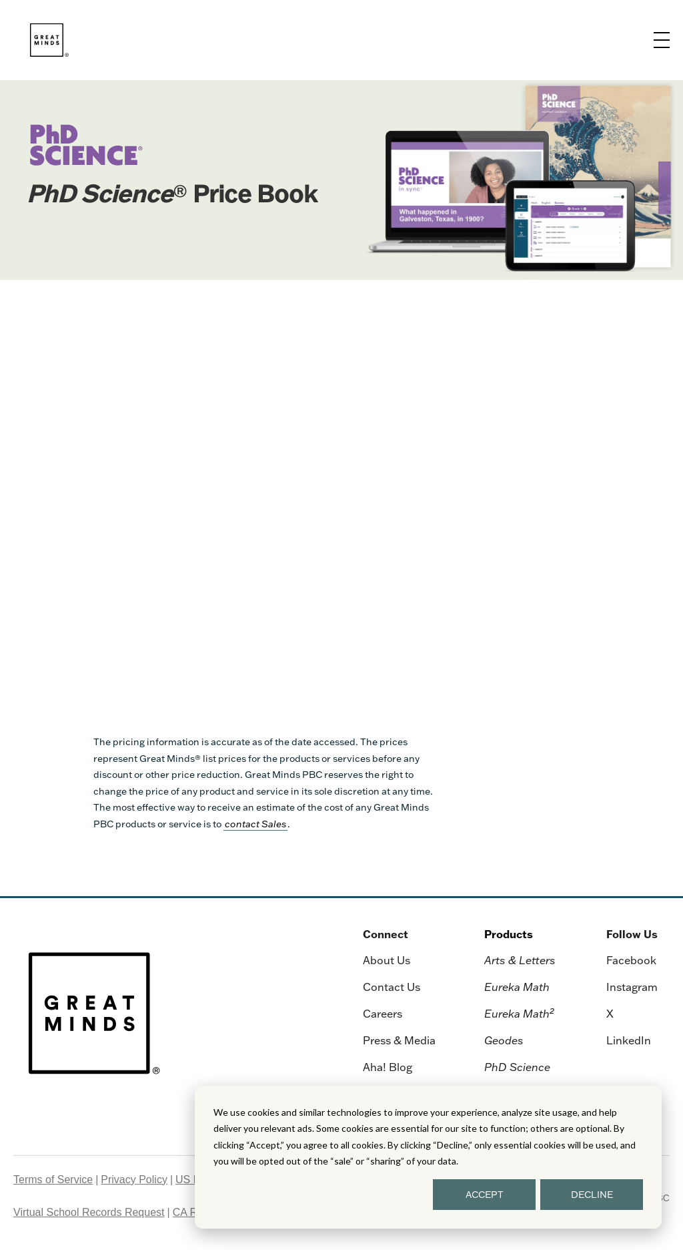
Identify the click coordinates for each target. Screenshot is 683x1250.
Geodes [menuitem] (504, 1040)
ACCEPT (485, 1195)
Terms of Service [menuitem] (53, 1179)
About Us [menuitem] (386, 960)
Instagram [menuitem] (632, 987)
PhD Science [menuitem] (517, 1067)
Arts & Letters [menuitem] (520, 960)
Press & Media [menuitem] (399, 1040)
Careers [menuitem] (382, 1013)
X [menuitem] (610, 1013)
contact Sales (255, 824)
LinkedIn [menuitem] (628, 1040)
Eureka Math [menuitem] (517, 987)
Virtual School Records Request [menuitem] (89, 1212)
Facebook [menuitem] (631, 960)
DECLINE (592, 1195)
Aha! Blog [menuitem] (387, 1067)
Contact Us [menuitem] (391, 987)
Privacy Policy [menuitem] (134, 1179)
